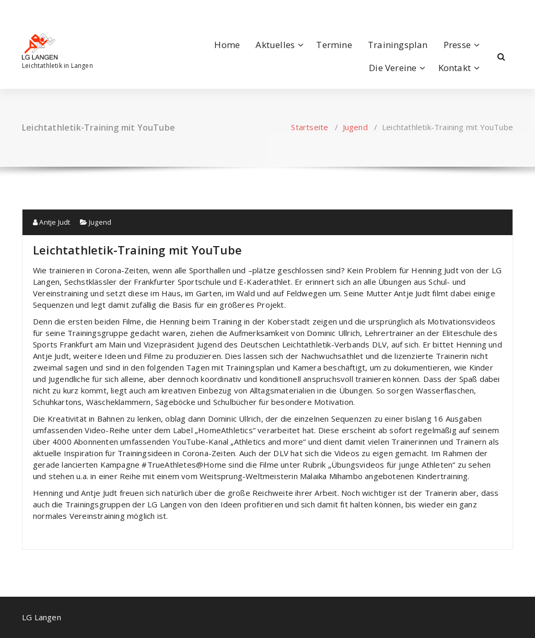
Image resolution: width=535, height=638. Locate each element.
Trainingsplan (398, 45)
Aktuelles (275, 45)
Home (227, 45)
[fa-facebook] (24, 11)
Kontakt (454, 68)
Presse (457, 45)
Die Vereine (392, 68)
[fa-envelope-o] (56, 11)
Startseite (309, 127)
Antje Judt (51, 222)
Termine (334, 45)
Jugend (355, 127)
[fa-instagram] (39, 11)
